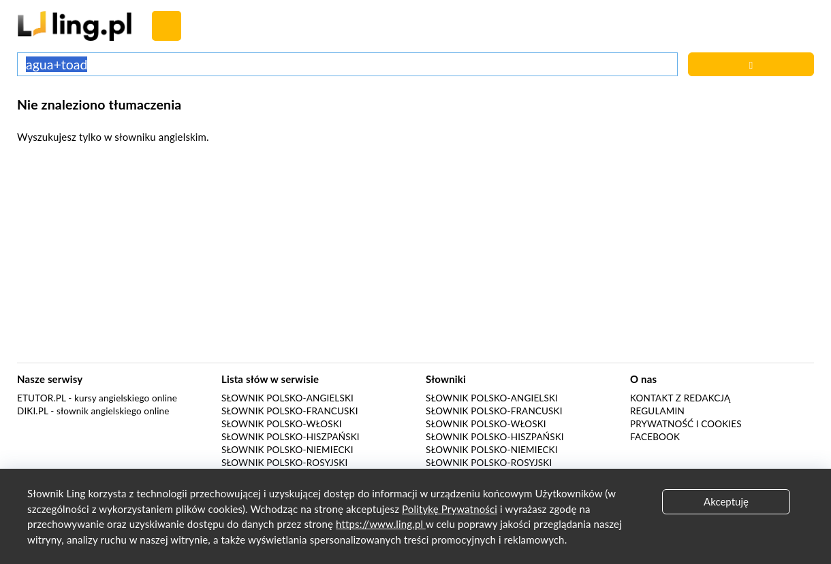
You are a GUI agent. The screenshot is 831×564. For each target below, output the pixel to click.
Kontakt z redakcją (680, 398)
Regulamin (657, 410)
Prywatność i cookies (686, 423)
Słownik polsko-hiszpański (290, 436)
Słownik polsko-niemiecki (287, 449)
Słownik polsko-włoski (281, 423)
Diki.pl (32, 410)
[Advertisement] (415, 257)
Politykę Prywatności (449, 509)
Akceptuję (726, 501)
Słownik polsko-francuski (289, 410)
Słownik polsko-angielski (287, 398)
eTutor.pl (41, 398)
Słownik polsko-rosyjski (284, 462)
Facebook (655, 436)
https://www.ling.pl (381, 524)
